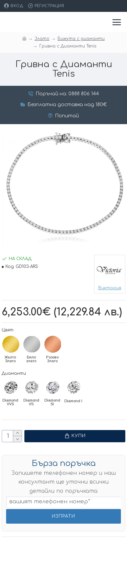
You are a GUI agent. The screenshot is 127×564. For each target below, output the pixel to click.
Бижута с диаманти (81, 38)
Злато (42, 38)
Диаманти (14, 373)
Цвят (8, 330)
